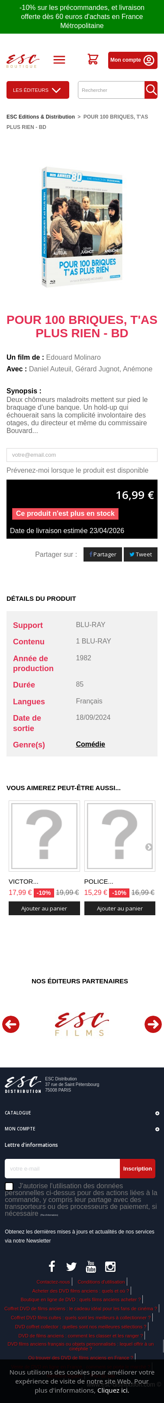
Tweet (140, 554)
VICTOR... (24, 881)
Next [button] (153, 1024)
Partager (102, 554)
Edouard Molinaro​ (73, 357)
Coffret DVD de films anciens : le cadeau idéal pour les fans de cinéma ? (80, 1308)
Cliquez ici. (113, 1390)
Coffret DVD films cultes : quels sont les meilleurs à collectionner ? (81, 1317)
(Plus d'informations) (49, 1215)
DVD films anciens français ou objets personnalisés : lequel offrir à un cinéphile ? (81, 1346)
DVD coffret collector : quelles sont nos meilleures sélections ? (81, 1326)
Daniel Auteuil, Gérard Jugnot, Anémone (91, 369)
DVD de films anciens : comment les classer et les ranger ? (81, 1335)
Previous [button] (10, 1024)
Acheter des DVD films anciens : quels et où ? (80, 1290)
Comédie (90, 744)
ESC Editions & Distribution (40, 117)
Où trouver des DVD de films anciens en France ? (80, 1357)
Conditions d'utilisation (101, 1281)
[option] (82, 1024)
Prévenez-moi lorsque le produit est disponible (77, 470)
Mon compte (132, 60)
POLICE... (99, 881)
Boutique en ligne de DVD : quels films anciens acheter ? (81, 1299)
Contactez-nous (53, 1281)
